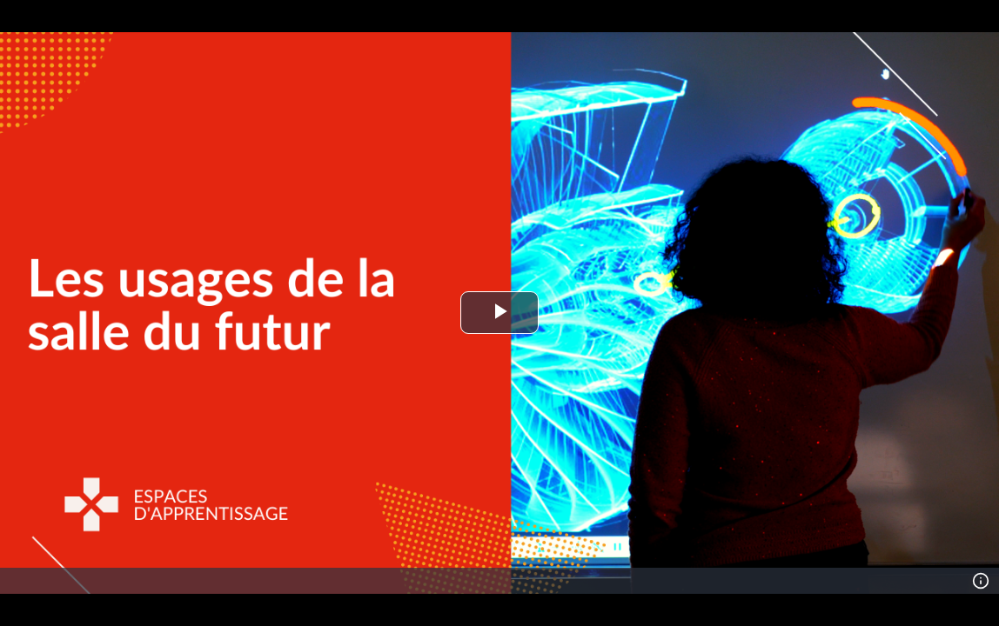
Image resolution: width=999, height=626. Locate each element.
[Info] (981, 581)
